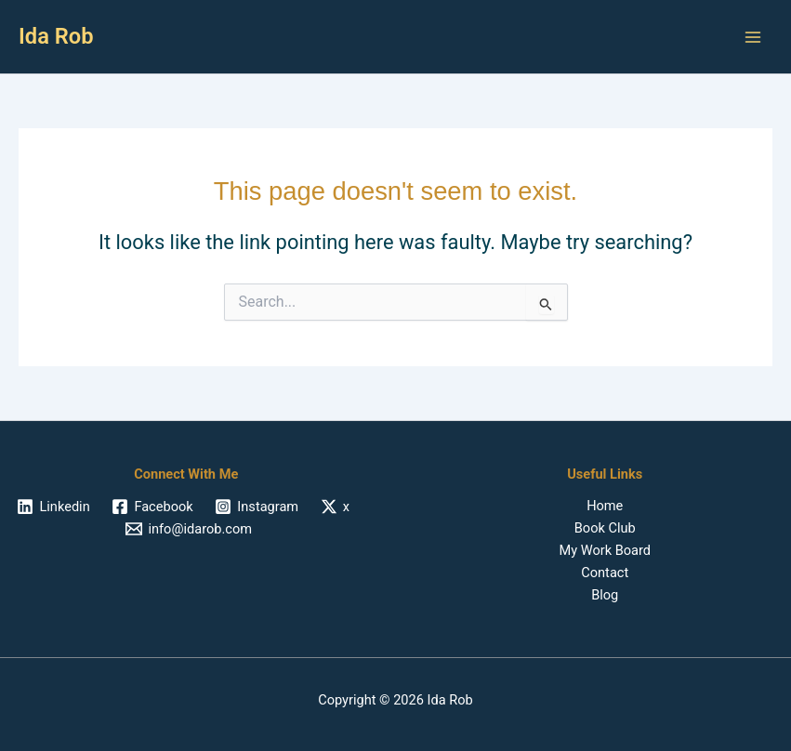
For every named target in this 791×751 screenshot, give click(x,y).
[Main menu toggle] (752, 37)
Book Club (605, 528)
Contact (604, 572)
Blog (604, 594)
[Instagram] (257, 506)
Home (605, 505)
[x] (335, 506)
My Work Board (605, 550)
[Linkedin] (54, 506)
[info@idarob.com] (189, 528)
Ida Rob (56, 36)
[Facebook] (153, 506)
